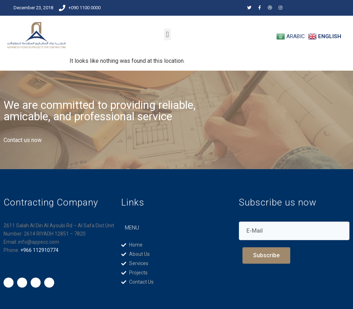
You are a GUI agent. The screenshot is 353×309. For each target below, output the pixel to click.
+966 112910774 (39, 250)
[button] (167, 34)
